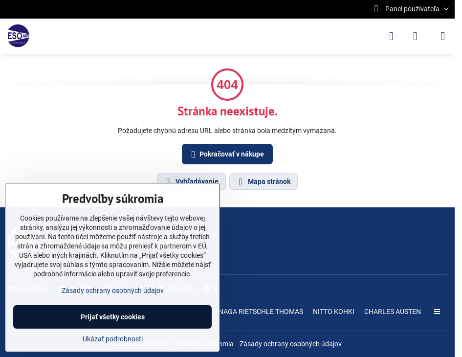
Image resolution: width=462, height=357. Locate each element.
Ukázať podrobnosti (113, 339)
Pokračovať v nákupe (226, 155)
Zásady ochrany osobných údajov (291, 344)
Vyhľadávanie (191, 182)
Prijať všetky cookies (113, 317)
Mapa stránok (263, 182)
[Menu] (443, 36)
